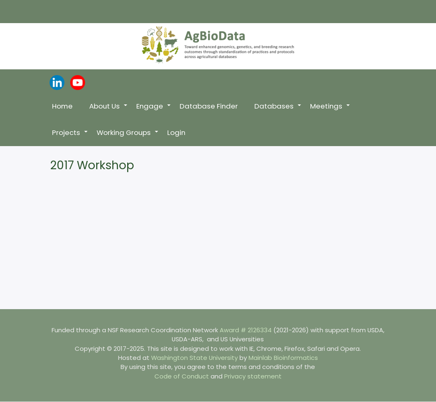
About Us (108, 110)
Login (176, 132)
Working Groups (128, 137)
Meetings (330, 110)
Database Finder (209, 106)
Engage (153, 110)
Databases (278, 110)
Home (62, 106)
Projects (70, 137)
